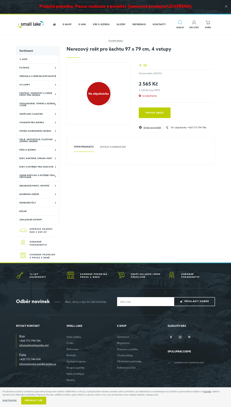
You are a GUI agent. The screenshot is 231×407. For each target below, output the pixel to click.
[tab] (84, 148)
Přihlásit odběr (196, 301)
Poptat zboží (154, 113)
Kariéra (71, 380)
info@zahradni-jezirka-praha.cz (37, 364)
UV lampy (24, 84)
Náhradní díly (27, 202)
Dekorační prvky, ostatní (34, 185)
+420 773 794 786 (30, 341)
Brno (22, 336)
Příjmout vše (34, 400)
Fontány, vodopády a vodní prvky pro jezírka (35, 94)
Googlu (207, 391)
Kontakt (71, 355)
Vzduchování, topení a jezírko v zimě (37, 104)
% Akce (23, 59)
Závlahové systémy (30, 219)
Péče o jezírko (27, 149)
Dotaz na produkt (152, 127)
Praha (22, 355)
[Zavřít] (226, 6)
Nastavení (10, 400)
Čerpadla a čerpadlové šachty (37, 76)
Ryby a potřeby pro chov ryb (36, 166)
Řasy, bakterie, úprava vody (35, 158)
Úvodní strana (115, 40)
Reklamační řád (126, 368)
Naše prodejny (75, 374)
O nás (70, 343)
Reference (73, 349)
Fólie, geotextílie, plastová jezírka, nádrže (36, 140)
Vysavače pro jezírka (31, 122)
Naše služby (74, 337)
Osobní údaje (125, 355)
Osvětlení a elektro (31, 114)
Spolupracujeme (76, 361)
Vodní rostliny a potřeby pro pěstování (37, 176)
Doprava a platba (127, 349)
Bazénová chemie (29, 194)
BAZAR (23, 211)
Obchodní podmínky (129, 361)
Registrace (123, 343)
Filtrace (24, 67)
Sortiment (26, 51)
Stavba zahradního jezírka (35, 131)
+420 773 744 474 (30, 359)
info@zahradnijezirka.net (34, 345)
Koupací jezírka (76, 368)
